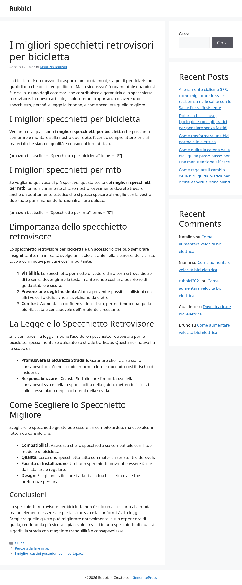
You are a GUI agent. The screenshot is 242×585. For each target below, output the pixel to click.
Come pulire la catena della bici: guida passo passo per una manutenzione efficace (204, 155)
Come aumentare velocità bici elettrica (201, 244)
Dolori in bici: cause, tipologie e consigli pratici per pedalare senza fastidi (203, 121)
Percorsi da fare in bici (32, 548)
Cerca (184, 33)
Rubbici (20, 8)
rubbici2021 (190, 281)
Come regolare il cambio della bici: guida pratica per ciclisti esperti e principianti (204, 176)
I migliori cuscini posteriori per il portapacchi (50, 553)
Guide (19, 543)
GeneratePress (145, 577)
